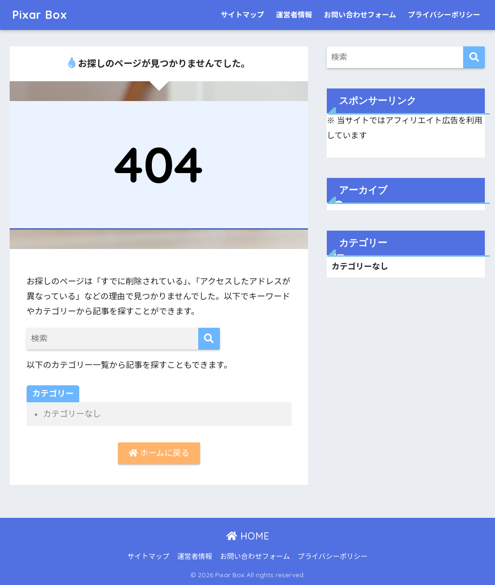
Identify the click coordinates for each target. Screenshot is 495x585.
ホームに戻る (159, 453)
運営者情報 (294, 15)
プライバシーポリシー (444, 15)
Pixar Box (39, 15)
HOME (247, 536)
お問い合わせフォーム (360, 15)
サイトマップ (242, 15)
